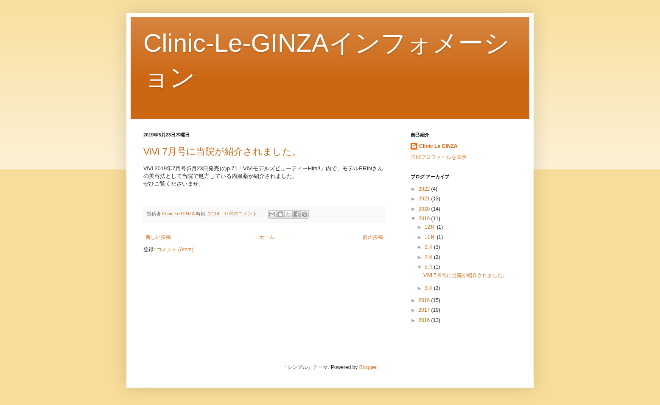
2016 (425, 320)
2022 (425, 189)
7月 (429, 257)
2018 (425, 300)
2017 (425, 310)
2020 (425, 209)
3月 (429, 288)
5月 (429, 267)
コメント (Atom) (175, 249)
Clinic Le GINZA (438, 146)
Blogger (368, 367)
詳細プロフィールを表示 (439, 157)
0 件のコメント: (242, 213)
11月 (431, 237)
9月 (429, 247)
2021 (425, 199)
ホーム (266, 237)
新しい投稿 (158, 237)
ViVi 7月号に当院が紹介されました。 (222, 151)
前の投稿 (373, 237)
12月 (431, 227)
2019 (425, 219)
